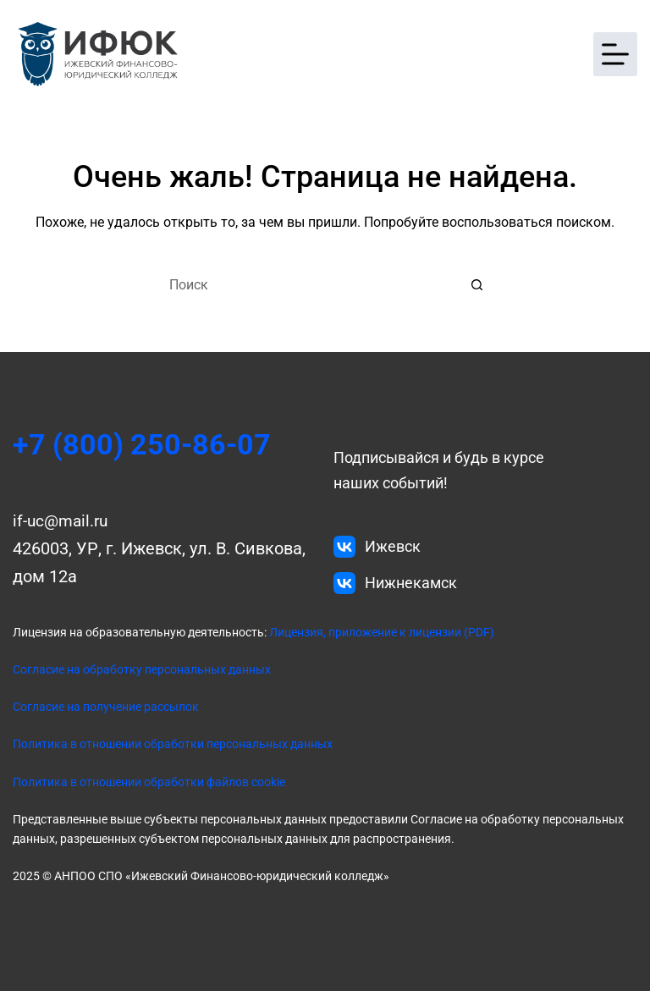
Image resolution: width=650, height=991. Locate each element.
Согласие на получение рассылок (106, 706)
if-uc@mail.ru (63, 520)
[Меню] (615, 54)
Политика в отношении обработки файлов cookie (149, 782)
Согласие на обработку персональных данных (142, 669)
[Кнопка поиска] (477, 284)
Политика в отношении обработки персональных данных (173, 744)
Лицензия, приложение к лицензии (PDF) (380, 632)
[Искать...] (308, 284)
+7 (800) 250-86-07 (149, 444)
